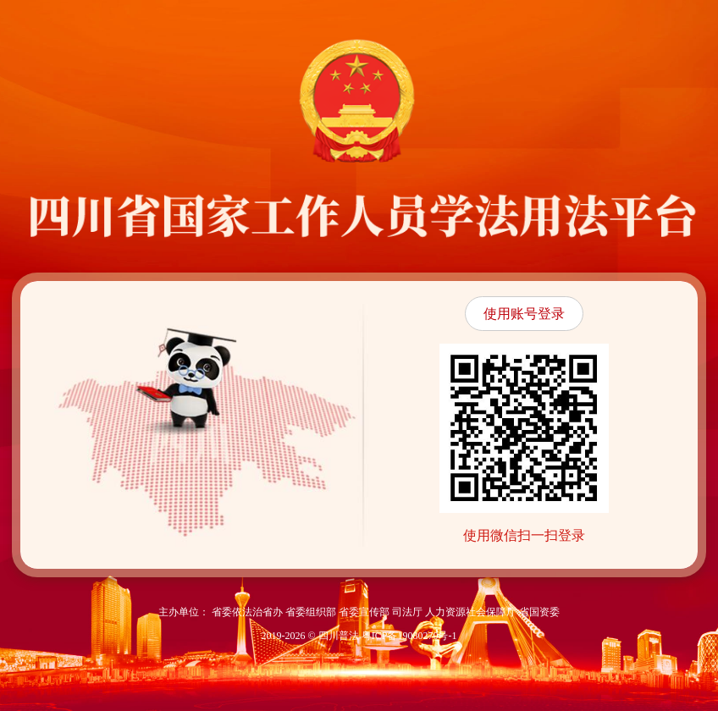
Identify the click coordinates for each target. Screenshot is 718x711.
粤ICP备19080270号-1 (409, 636)
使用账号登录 (524, 313)
